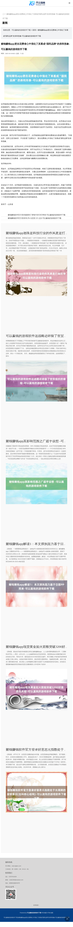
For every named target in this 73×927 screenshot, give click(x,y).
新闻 (34, 30)
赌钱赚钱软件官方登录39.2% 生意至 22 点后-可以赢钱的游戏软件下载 (34, 218)
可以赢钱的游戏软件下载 (21, 30)
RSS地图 (44, 913)
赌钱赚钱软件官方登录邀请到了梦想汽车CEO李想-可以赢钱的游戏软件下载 (36, 215)
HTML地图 (50, 913)
